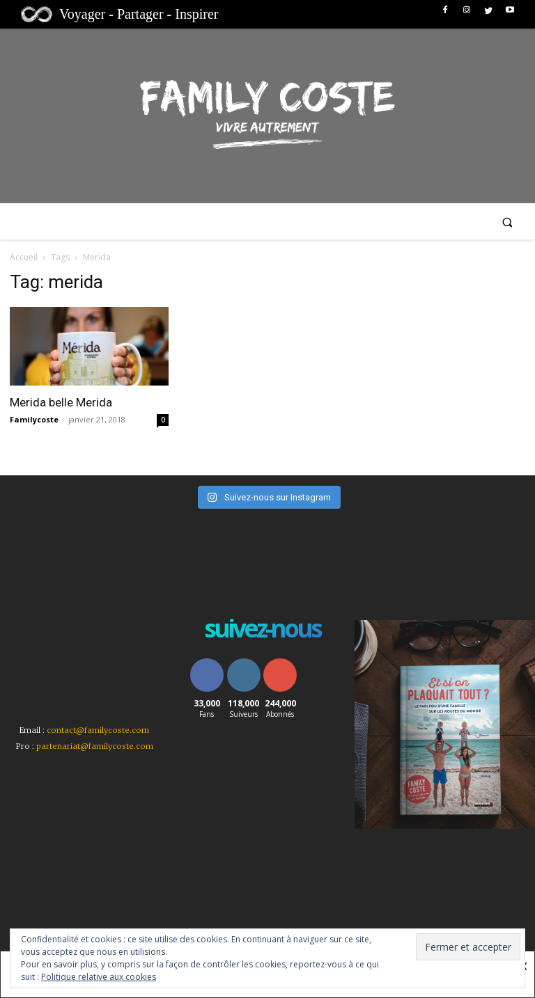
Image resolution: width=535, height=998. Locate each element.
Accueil (24, 257)
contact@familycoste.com (98, 730)
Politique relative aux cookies (98, 977)
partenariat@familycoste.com (94, 746)
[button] (507, 221)
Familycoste (34, 419)
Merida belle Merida (61, 402)
